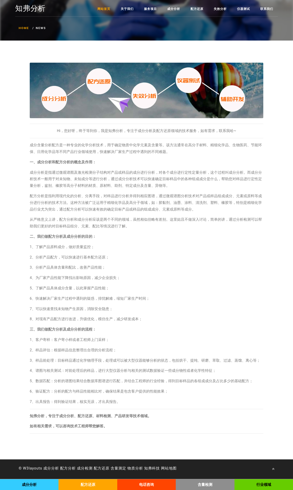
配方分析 (68, 468)
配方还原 (196, 9)
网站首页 (103, 9)
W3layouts (32, 468)
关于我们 (127, 9)
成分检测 (85, 468)
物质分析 (135, 468)
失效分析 (220, 9)
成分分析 (173, 9)
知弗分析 (30, 8)
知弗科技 (152, 468)
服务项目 (150, 9)
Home (24, 28)
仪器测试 (243, 9)
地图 (173, 468)
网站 (165, 468)
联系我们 (266, 9)
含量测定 (118, 468)
